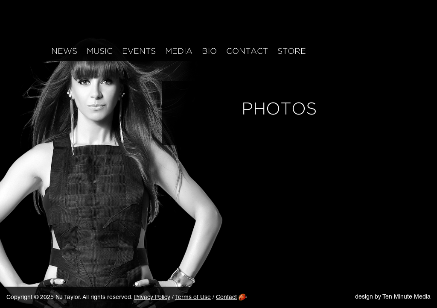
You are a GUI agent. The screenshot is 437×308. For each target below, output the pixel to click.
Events (139, 51)
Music (100, 51)
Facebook (322, 49)
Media (178, 51)
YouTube (376, 49)
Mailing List (412, 49)
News (64, 51)
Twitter (358, 49)
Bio (209, 51)
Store (291, 51)
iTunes (394, 49)
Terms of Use (193, 298)
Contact (247, 51)
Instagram (340, 49)
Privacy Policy (152, 298)
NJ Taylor (85, 25)
